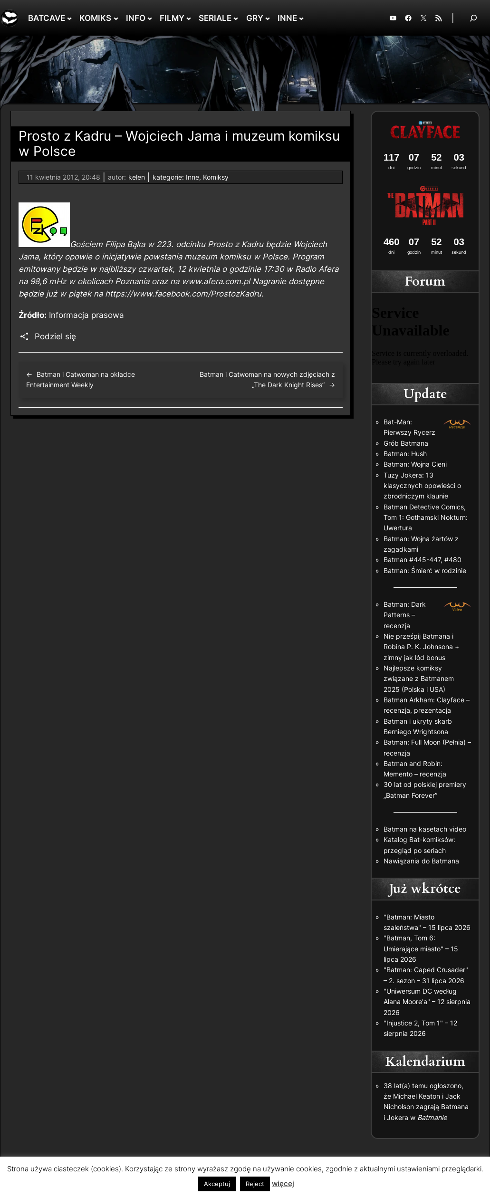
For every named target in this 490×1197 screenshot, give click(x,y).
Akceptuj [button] (217, 1183)
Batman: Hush (405, 454)
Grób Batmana (406, 443)
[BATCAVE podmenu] (69, 18)
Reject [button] (255, 1183)
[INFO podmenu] (149, 18)
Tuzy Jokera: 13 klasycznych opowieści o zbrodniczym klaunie (422, 485)
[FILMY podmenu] (188, 18)
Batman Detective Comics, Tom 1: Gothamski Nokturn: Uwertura (426, 517)
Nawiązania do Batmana (421, 861)
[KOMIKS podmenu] (116, 18)
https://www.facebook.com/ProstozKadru (183, 293)
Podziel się (55, 336)
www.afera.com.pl (216, 281)
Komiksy (216, 177)
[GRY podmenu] (267, 18)
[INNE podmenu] (301, 18)
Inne (192, 177)
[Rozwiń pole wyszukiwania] (473, 18)
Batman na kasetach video (425, 829)
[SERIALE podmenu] (235, 18)
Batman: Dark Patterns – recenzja (405, 615)
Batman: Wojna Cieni (415, 464)
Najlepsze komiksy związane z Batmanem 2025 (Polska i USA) (419, 678)
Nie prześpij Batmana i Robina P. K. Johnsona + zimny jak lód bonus (421, 646)
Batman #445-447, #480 (422, 559)
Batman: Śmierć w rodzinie (425, 570)
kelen (136, 177)
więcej (283, 1183)
